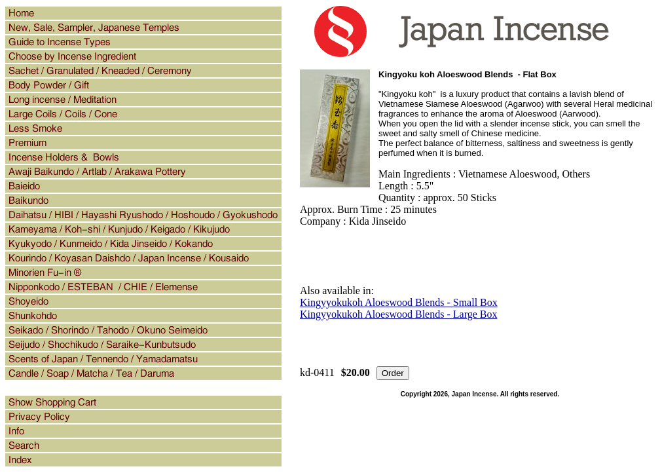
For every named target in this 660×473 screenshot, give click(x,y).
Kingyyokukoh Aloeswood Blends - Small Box (399, 302)
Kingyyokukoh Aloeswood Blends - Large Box (398, 314)
